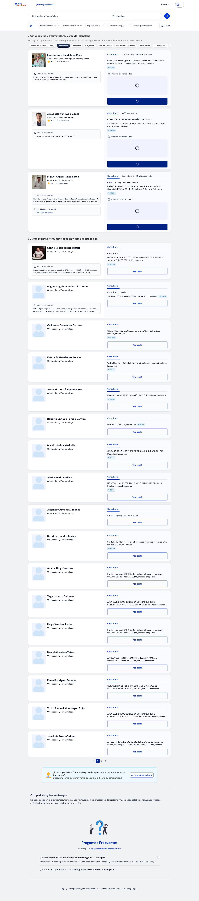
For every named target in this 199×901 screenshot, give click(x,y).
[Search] (167, 16)
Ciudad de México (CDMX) (42, 45)
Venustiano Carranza (125, 45)
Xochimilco (145, 45)
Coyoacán (89, 45)
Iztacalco (77, 45)
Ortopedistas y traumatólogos (81, 889)
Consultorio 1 (113, 54)
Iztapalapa (63, 45)
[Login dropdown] (179, 5)
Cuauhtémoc (161, 45)
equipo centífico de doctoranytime (106, 849)
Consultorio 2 (128, 54)
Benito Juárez (105, 45)
